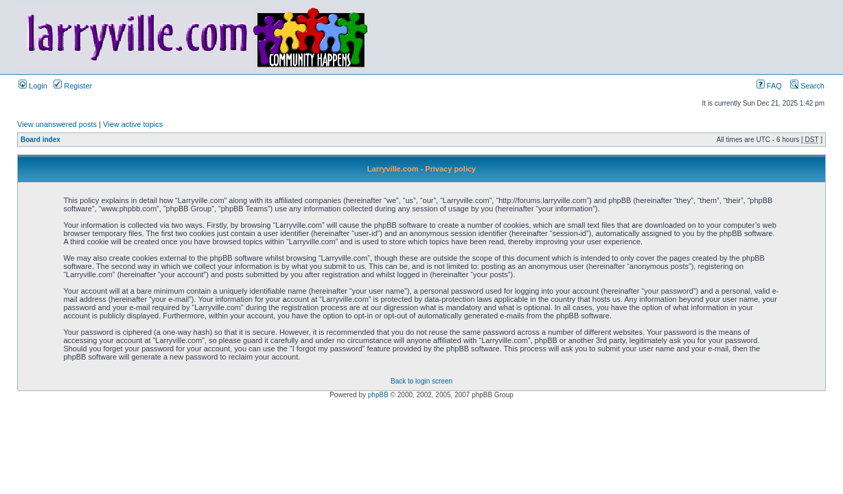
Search (807, 86)
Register (73, 86)
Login (33, 86)
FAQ (769, 86)
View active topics (133, 124)
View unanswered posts (57, 124)
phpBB (378, 395)
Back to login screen (421, 381)
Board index (40, 139)
